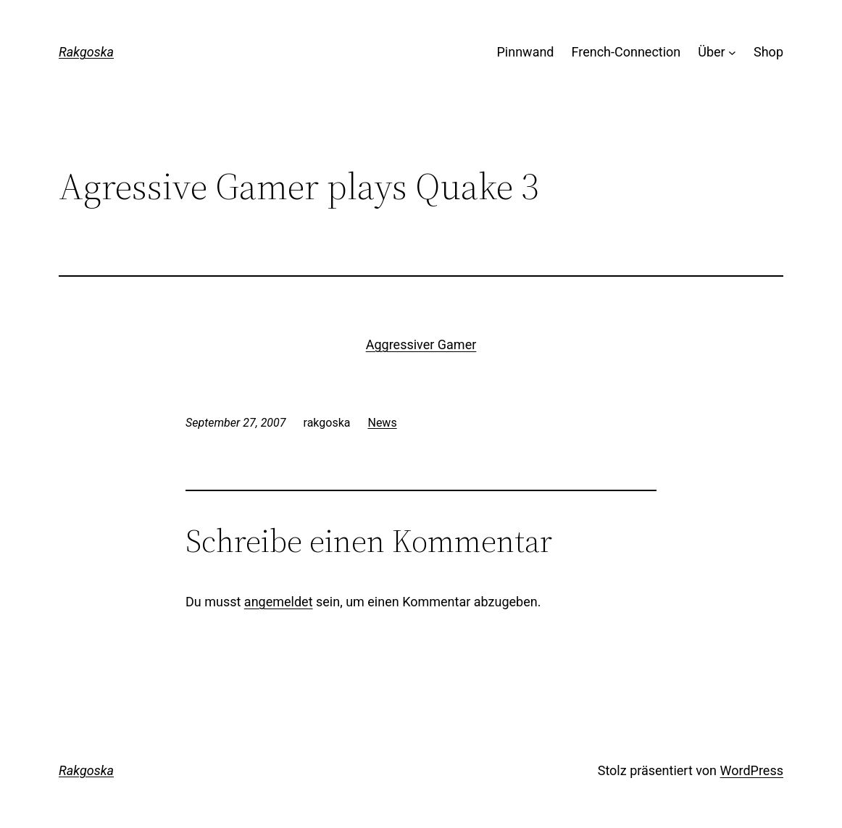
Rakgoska (86, 51)
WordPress (751, 770)
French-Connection (626, 51)
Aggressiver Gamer (421, 344)
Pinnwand (525, 51)
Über (711, 51)
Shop (768, 51)
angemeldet (278, 601)
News (381, 423)
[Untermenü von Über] (732, 53)
